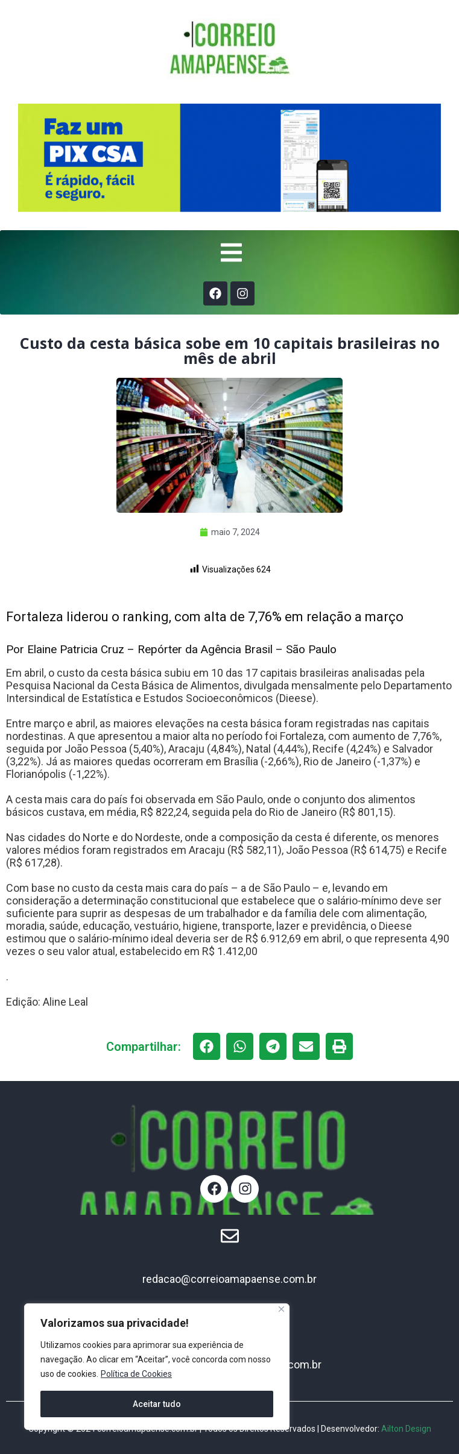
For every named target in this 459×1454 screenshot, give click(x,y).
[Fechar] (281, 1309)
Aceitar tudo (157, 1404)
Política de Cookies (136, 1374)
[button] (206, 1046)
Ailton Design (406, 1429)
